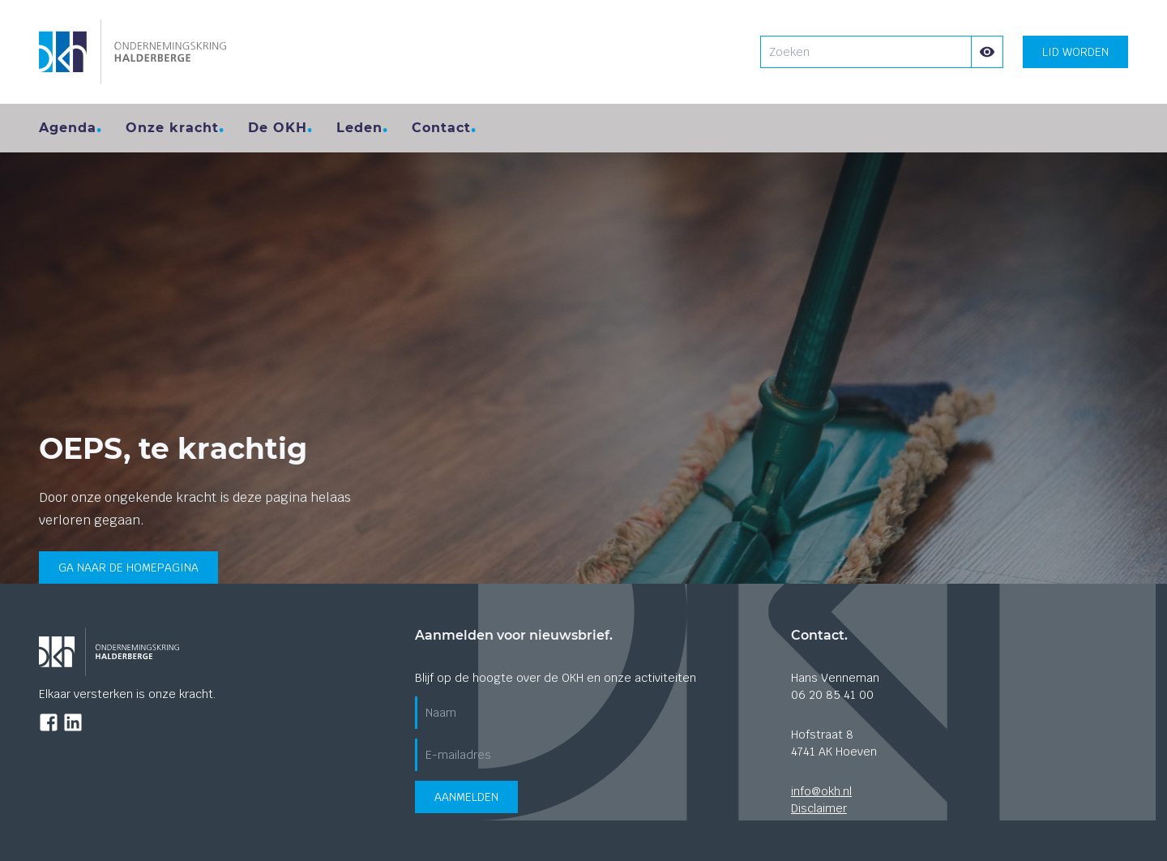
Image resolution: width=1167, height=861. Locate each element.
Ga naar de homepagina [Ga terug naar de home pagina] (128, 567)
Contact (441, 127)
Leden (359, 127)
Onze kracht (172, 127)
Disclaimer (819, 808)
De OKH (277, 127)
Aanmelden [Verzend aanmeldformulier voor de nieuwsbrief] (466, 797)
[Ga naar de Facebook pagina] (48, 722)
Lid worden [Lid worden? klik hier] (1075, 52)
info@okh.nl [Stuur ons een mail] (821, 791)
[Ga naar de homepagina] (132, 51)
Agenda (67, 127)
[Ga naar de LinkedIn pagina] (73, 722)
